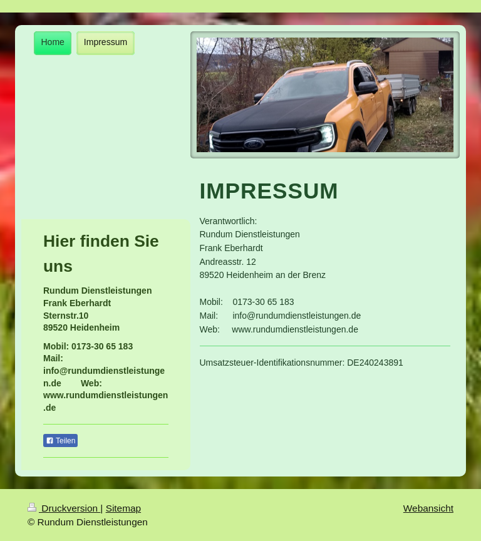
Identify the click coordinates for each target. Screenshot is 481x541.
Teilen (60, 440)
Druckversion (64, 508)
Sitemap (123, 508)
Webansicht (428, 508)
